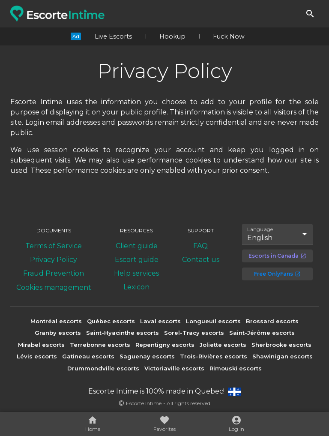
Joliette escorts (223, 344)
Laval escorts (160, 321)
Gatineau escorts (88, 356)
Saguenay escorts (147, 356)
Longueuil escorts (213, 321)
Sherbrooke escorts (281, 344)
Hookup (172, 36)
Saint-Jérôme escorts (262, 332)
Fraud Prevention (53, 273)
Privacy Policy (53, 260)
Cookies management (53, 287)
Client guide (137, 246)
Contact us (200, 260)
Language (260, 229)
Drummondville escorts (103, 368)
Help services (136, 273)
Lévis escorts (37, 356)
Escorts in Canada (277, 256)
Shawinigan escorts (282, 356)
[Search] (310, 13)
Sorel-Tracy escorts (194, 332)
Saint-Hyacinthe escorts (122, 332)
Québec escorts (111, 321)
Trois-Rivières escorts (213, 356)
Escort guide (137, 260)
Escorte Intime (144, 403)
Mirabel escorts (41, 344)
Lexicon (136, 287)
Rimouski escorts (235, 368)
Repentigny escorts (164, 344)
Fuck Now (229, 36)
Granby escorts (58, 332)
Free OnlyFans (277, 274)
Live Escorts (113, 36)
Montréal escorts (56, 321)
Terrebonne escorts (100, 344)
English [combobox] (259, 238)
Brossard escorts (272, 321)
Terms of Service (53, 246)
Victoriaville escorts (174, 368)
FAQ (200, 246)
